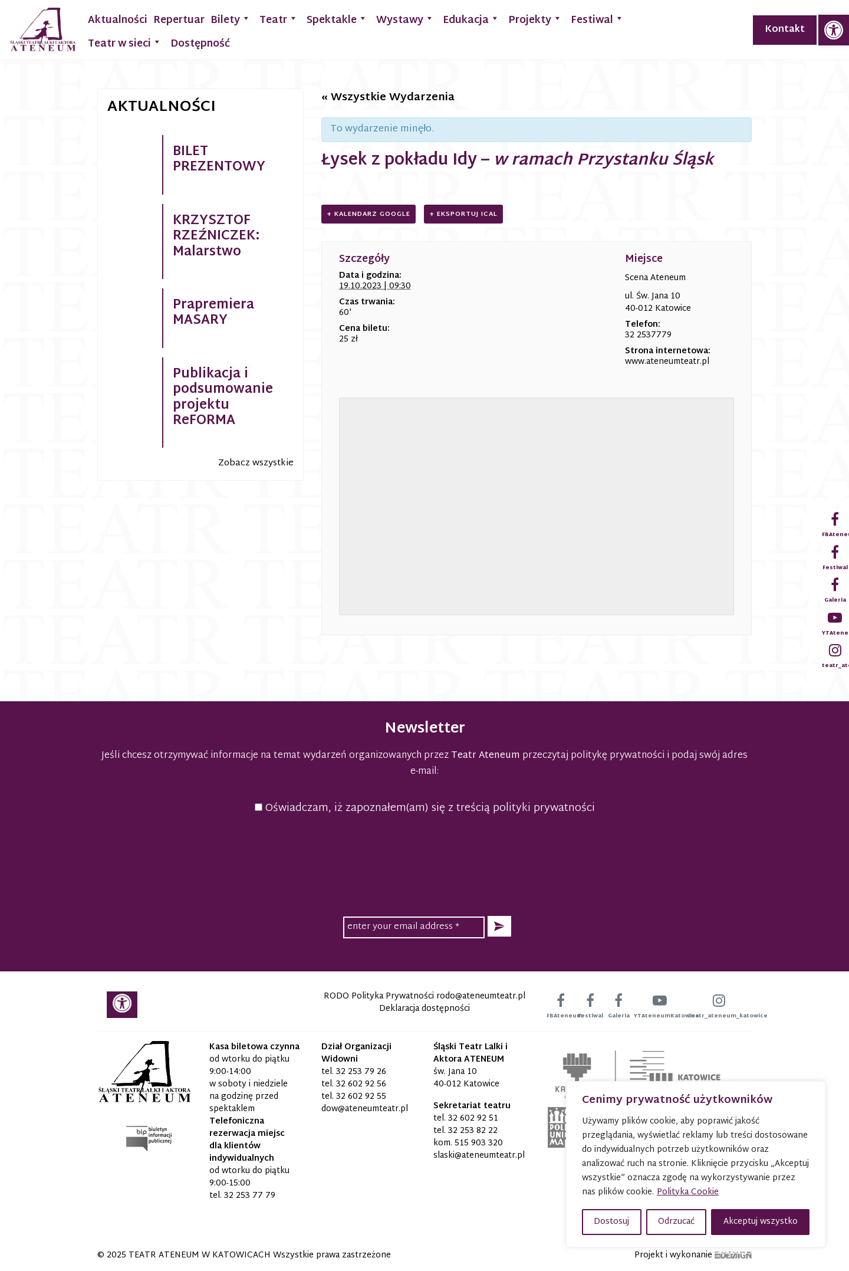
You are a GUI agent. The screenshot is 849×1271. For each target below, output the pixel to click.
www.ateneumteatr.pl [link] (667, 361)
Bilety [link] (230, 19)
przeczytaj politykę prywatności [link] (593, 755)
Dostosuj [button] (611, 1221)
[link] (833, 30)
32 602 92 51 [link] (473, 1118)
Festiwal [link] (597, 19)
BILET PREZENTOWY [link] (219, 159)
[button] (499, 926)
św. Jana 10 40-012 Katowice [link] (466, 1078)
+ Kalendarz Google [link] (368, 214)
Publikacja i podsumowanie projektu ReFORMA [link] (223, 398)
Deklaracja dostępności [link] (424, 1008)
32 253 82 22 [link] (473, 1131)
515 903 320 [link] (479, 1143)
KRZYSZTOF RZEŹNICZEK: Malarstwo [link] (216, 236)
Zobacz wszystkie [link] (256, 463)
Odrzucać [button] (676, 1221)
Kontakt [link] (785, 29)
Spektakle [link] (337, 19)
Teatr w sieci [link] (125, 42)
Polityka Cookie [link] (688, 1192)
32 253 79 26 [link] (361, 1072)
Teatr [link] (278, 19)
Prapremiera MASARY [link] (213, 313)
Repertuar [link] (179, 20)
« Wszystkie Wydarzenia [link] (388, 97)
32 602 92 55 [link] (361, 1096)
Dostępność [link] (200, 44)
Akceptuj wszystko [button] (760, 1221)
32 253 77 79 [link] (249, 1195)
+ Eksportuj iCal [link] (463, 214)
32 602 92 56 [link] (361, 1084)
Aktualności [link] (117, 20)
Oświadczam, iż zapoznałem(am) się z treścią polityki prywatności (425, 808)
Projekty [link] (535, 19)
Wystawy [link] (405, 19)
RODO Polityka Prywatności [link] (379, 996)
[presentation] (424, 863)
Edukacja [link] (471, 19)
